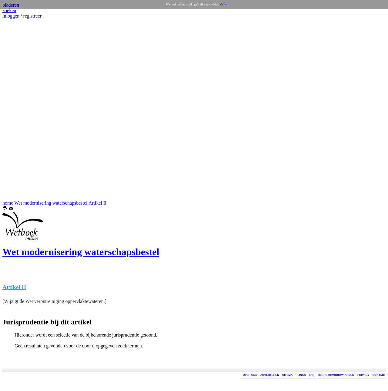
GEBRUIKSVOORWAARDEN (336, 374)
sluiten (224, 4)
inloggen (10, 15)
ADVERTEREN (269, 374)
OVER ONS (250, 374)
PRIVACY (363, 374)
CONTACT (379, 374)
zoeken (9, 10)
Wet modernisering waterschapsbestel (50, 202)
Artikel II (98, 202)
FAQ (312, 374)
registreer (32, 15)
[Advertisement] (20, 109)
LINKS (302, 374)
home (7, 202)
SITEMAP (288, 374)
